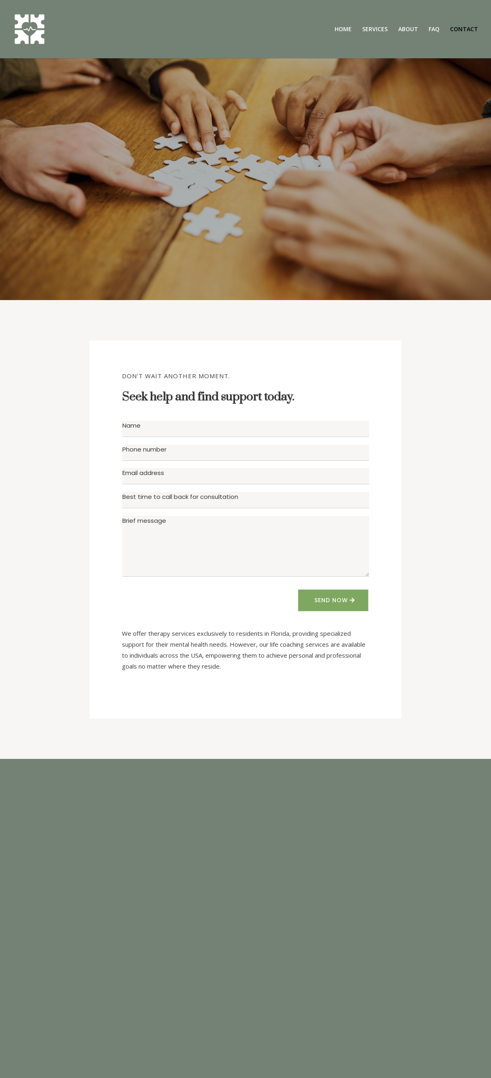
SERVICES (375, 29)
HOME (343, 29)
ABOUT (408, 29)
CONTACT (464, 29)
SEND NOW (331, 600)
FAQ (434, 29)
